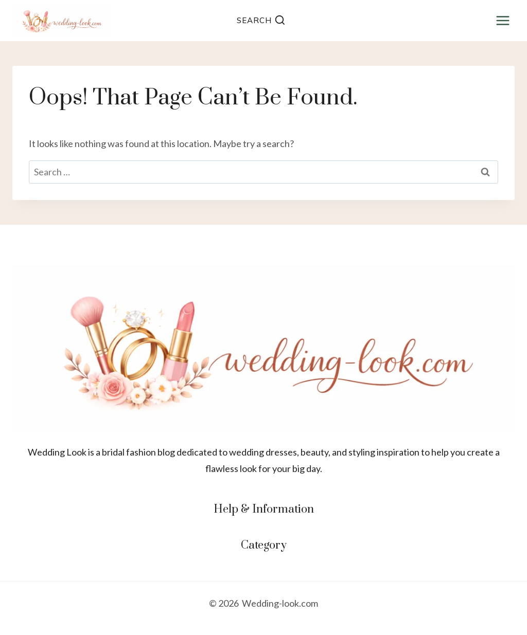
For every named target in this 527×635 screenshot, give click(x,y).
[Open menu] (502, 20)
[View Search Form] (261, 21)
